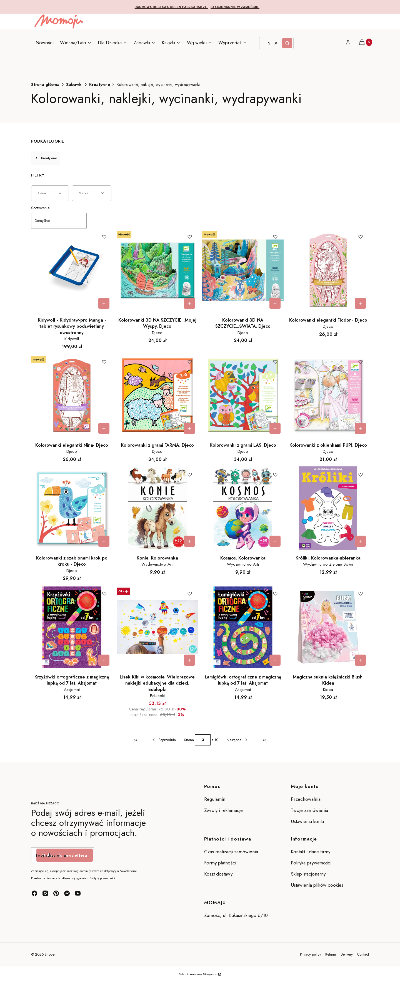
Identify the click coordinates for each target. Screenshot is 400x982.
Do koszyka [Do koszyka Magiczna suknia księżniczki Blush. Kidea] (360, 660)
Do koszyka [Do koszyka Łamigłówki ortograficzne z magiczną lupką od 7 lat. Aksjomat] (274, 660)
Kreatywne (99, 84)
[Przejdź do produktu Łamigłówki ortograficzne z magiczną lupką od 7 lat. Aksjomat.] (243, 627)
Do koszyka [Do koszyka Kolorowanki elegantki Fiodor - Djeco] (360, 303)
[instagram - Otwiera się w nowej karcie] (45, 893)
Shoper (50, 954)
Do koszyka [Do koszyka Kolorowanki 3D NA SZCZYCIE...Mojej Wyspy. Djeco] (189, 303)
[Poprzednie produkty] (164, 739)
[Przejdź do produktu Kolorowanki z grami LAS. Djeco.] (243, 395)
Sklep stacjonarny (308, 874)
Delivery (347, 954)
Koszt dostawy (218, 874)
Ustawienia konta (307, 821)
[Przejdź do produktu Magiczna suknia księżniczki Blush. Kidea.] (328, 627)
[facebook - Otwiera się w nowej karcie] (34, 893)
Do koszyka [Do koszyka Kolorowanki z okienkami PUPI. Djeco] (360, 428)
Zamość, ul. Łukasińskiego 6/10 (236, 915)
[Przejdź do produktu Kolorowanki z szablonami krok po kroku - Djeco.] (71, 508)
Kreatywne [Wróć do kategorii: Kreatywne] (45, 158)
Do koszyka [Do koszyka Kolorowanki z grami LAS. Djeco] (274, 428)
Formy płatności (220, 862)
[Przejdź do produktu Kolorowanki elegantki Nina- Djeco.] (71, 395)
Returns (330, 954)
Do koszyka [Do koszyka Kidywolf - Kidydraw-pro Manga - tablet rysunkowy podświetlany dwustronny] (104, 303)
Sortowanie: (40, 208)
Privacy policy (310, 954)
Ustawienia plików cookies (318, 885)
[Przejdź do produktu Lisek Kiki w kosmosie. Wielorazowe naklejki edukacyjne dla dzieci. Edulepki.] (157, 627)
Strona (189, 739)
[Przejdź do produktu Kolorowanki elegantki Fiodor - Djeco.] (328, 270)
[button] (287, 43)
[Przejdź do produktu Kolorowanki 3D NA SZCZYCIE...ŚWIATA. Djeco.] (243, 270)
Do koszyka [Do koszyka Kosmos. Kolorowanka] (274, 541)
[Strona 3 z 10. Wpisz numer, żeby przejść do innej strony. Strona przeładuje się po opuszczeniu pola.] (203, 739)
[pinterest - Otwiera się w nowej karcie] (56, 893)
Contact (363, 954)
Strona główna (45, 84)
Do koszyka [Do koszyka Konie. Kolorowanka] (189, 541)
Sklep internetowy (198, 974)
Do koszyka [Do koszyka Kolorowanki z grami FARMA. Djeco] (189, 428)
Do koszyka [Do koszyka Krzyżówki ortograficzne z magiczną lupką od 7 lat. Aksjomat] (104, 660)
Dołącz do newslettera (64, 855)
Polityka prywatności (311, 862)
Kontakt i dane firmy (310, 851)
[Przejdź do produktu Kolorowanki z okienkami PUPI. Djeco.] (328, 395)
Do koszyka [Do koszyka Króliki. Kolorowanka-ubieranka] (360, 541)
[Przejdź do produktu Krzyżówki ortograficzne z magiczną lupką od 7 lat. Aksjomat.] (71, 627)
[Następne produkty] (237, 739)
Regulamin (214, 799)
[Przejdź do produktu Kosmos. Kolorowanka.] (243, 508)
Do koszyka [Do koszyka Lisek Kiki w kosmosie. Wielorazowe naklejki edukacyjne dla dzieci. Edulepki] (189, 660)
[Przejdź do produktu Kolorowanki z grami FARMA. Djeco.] (157, 395)
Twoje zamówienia (309, 810)
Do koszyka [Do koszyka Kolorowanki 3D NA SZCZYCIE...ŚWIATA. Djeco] (274, 303)
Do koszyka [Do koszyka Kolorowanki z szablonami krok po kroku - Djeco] (104, 541)
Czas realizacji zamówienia (231, 851)
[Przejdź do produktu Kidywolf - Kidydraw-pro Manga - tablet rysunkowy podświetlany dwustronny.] (71, 270)
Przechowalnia (306, 799)
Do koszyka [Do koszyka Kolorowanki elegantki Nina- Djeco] (104, 428)
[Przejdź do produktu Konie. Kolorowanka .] (157, 508)
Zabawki (74, 84)
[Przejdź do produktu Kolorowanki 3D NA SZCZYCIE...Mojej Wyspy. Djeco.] (157, 270)
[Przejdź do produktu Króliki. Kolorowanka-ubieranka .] (328, 508)
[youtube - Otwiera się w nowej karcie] (77, 893)
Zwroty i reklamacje (223, 810)
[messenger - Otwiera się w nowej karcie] (67, 893)
